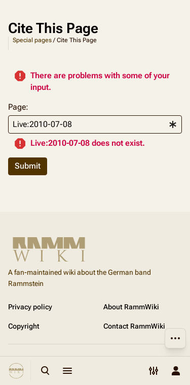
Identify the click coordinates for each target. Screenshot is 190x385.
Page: (18, 107)
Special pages (32, 40)
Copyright (24, 326)
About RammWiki (131, 307)
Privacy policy (30, 307)
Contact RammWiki (134, 326)
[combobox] (95, 124)
